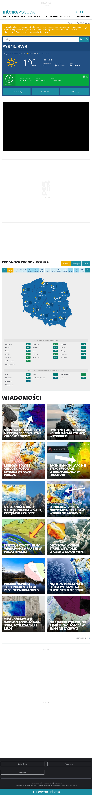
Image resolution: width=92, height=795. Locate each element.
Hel (6, 374)
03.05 (36, 270)
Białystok (8, 344)
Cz (16, 270)
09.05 (70, 270)
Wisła (62, 378)
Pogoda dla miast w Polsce (46, 340)
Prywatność (32, 785)
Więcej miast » (10, 364)
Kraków (63, 344)
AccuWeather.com (83, 23)
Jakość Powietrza (50, 16)
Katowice (36, 347)
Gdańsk (8, 347)
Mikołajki (8, 378)
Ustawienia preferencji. (22, 785)
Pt (23, 270)
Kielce (63, 347)
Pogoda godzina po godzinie (17, 91)
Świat (23, 16)
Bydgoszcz (36, 344)
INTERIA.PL (48, 785)
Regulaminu (58, 783)
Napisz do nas (22, 764)
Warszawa (36, 357)
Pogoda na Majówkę (74, 91)
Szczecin (8, 357)
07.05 (59, 270)
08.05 (65, 270)
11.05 (82, 270)
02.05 (30, 270)
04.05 (42, 270)
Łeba (34, 374)
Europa (15, 16)
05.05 (47, 270)
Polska (6, 16)
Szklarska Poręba (39, 378)
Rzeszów (64, 354)
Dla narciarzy (67, 16)
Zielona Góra (9, 361)
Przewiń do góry (81, 638)
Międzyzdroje (65, 374)
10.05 (76, 270)
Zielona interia (83, 16)
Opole (7, 354)
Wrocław (64, 357)
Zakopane (8, 381)
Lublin (35, 351)
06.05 (53, 270)
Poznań (35, 354)
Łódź (7, 351)
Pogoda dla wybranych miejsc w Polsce (46, 370)
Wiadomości (34, 16)
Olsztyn (63, 351)
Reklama (22, 772)
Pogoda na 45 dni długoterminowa (45, 91)
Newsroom (69, 764)
